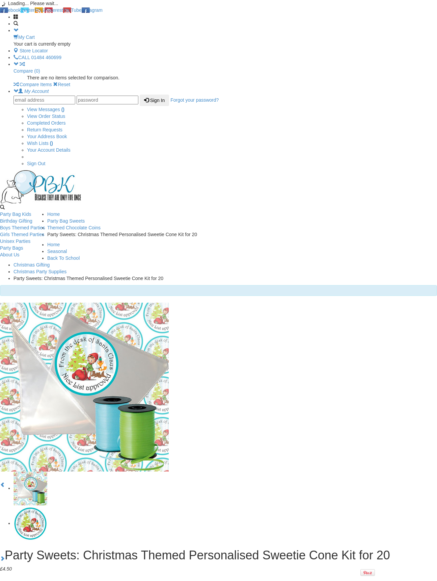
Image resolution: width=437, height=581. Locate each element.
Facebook (10, 10)
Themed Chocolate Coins (74, 227)
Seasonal (57, 251)
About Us (10, 254)
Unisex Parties (15, 241)
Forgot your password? (194, 100)
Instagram (92, 10)
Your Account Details (49, 150)
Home (53, 214)
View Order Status (46, 116)
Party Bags (11, 248)
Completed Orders (46, 123)
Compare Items (32, 84)
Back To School (63, 258)
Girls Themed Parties (22, 234)
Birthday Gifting (16, 221)
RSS (40, 10)
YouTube (72, 10)
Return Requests (44, 129)
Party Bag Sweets (66, 221)
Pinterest (54, 10)
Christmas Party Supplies (39, 271)
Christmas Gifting (31, 265)
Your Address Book (47, 136)
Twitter (27, 10)
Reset (61, 84)
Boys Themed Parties (22, 227)
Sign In (154, 100)
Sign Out (36, 163)
